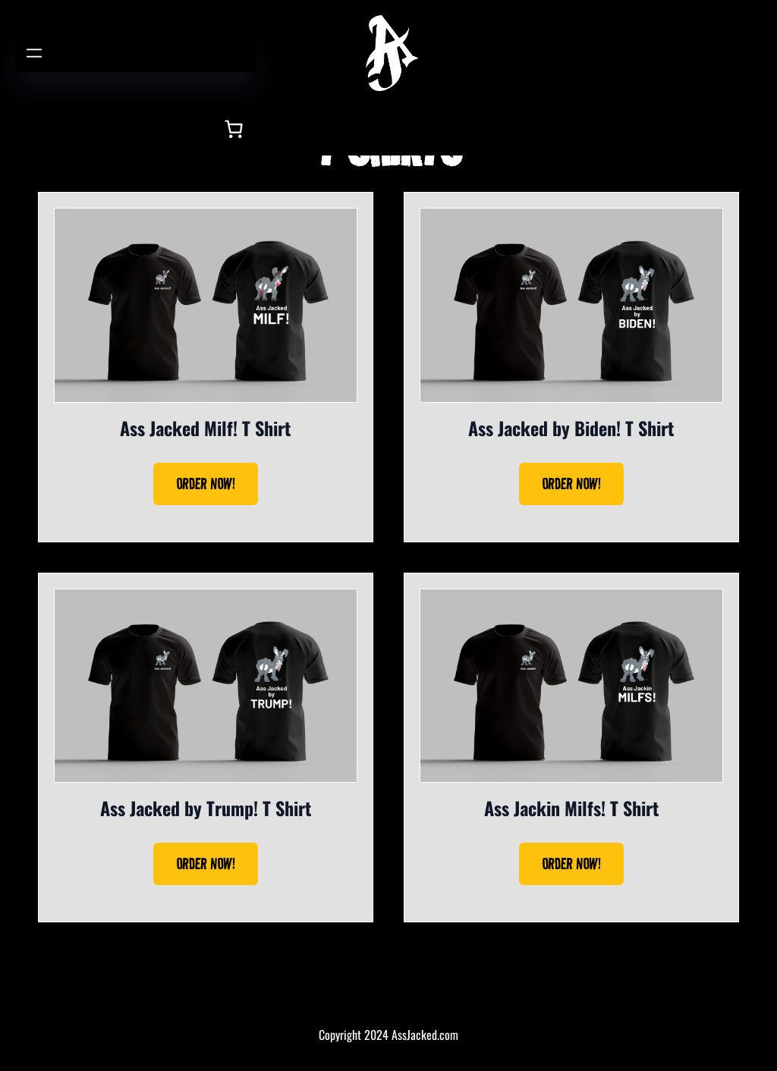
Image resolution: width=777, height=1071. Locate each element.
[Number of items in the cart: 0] (233, 129)
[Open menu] (34, 53)
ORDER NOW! (205, 484)
